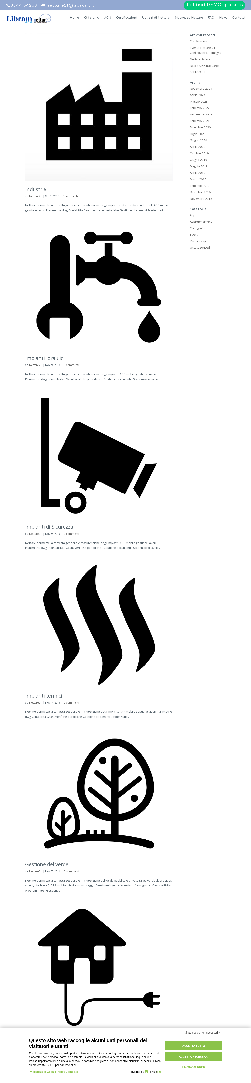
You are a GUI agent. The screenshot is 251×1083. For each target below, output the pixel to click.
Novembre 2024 (201, 88)
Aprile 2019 (197, 173)
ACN (107, 17)
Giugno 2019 (198, 160)
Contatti (238, 17)
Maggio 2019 (199, 166)
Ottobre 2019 (199, 153)
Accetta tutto (193, 1045)
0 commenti (70, 196)
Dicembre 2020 (200, 127)
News (223, 17)
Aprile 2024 (197, 95)
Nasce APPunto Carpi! (204, 66)
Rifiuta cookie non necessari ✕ (202, 1032)
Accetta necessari (193, 1056)
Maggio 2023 (199, 101)
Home (74, 17)
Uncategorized (200, 247)
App (192, 215)
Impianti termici (43, 695)
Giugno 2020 (198, 140)
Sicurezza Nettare (189, 17)
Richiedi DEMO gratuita (214, 5)
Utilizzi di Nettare (156, 17)
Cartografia (197, 228)
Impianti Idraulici (44, 358)
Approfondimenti (201, 221)
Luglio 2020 (198, 134)
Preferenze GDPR (193, 1066)
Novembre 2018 (201, 198)
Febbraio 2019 (200, 186)
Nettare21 (35, 196)
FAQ (211, 17)
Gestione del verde (46, 864)
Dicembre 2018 (200, 192)
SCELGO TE (198, 72)
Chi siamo (91, 17)
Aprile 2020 (197, 147)
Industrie (35, 189)
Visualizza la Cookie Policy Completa (54, 1071)
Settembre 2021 (201, 114)
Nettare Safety (200, 59)
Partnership (198, 241)
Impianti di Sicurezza (49, 526)
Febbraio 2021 (200, 121)
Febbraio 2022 (200, 108)
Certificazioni (126, 17)
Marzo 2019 (198, 179)
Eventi (194, 234)
